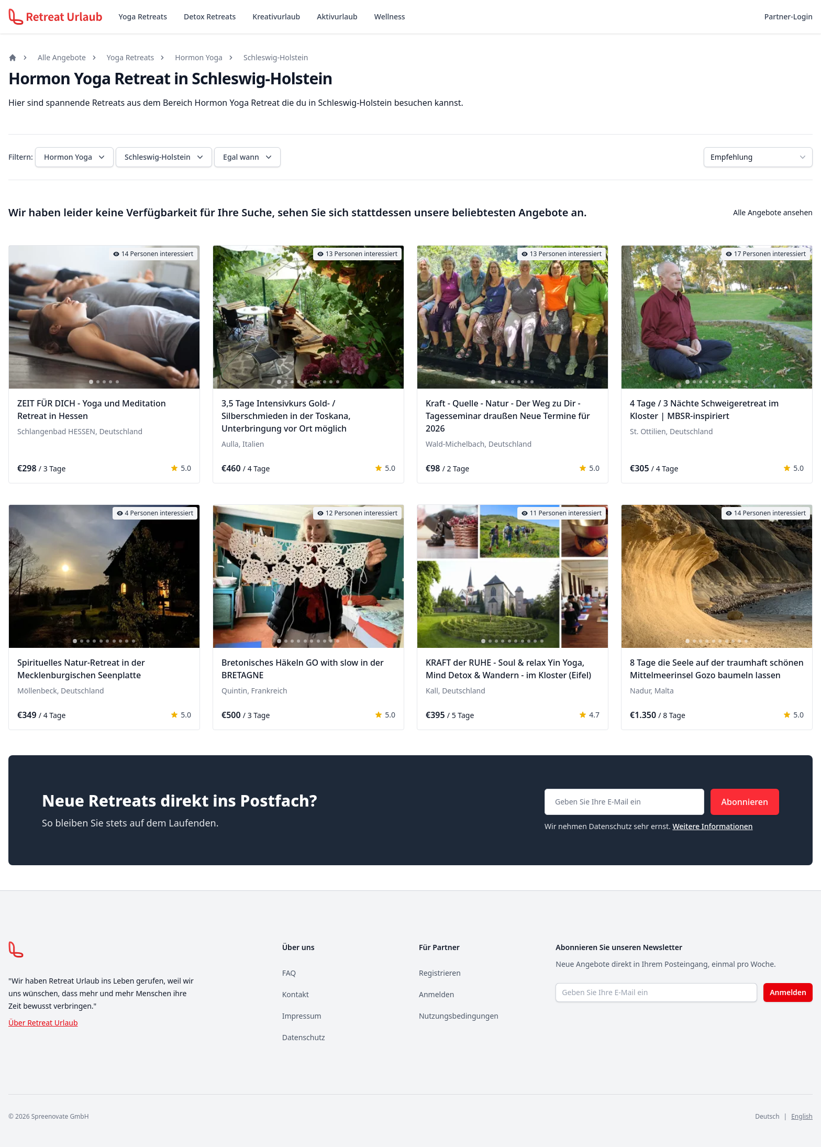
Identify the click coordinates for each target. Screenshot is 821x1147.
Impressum (301, 1016)
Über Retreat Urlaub (43, 1023)
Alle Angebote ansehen (773, 212)
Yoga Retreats (143, 16)
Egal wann (248, 157)
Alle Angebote (62, 57)
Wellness (389, 16)
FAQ (289, 973)
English (802, 1116)
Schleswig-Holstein (275, 57)
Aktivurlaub (337, 16)
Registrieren (440, 973)
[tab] (91, 382)
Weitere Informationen (712, 826)
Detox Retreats (210, 16)
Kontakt (295, 994)
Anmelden (436, 994)
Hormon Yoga (199, 57)
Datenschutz (303, 1037)
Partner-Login (788, 16)
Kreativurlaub (276, 16)
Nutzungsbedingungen (458, 1016)
